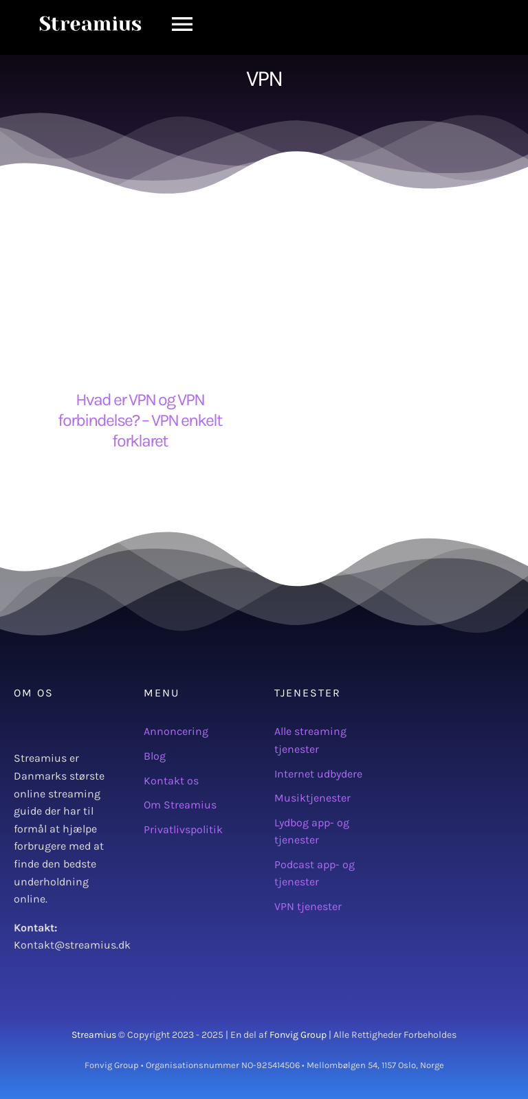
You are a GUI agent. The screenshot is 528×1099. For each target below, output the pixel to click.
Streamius (94, 1035)
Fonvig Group (298, 1035)
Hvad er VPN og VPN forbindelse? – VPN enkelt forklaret (139, 420)
